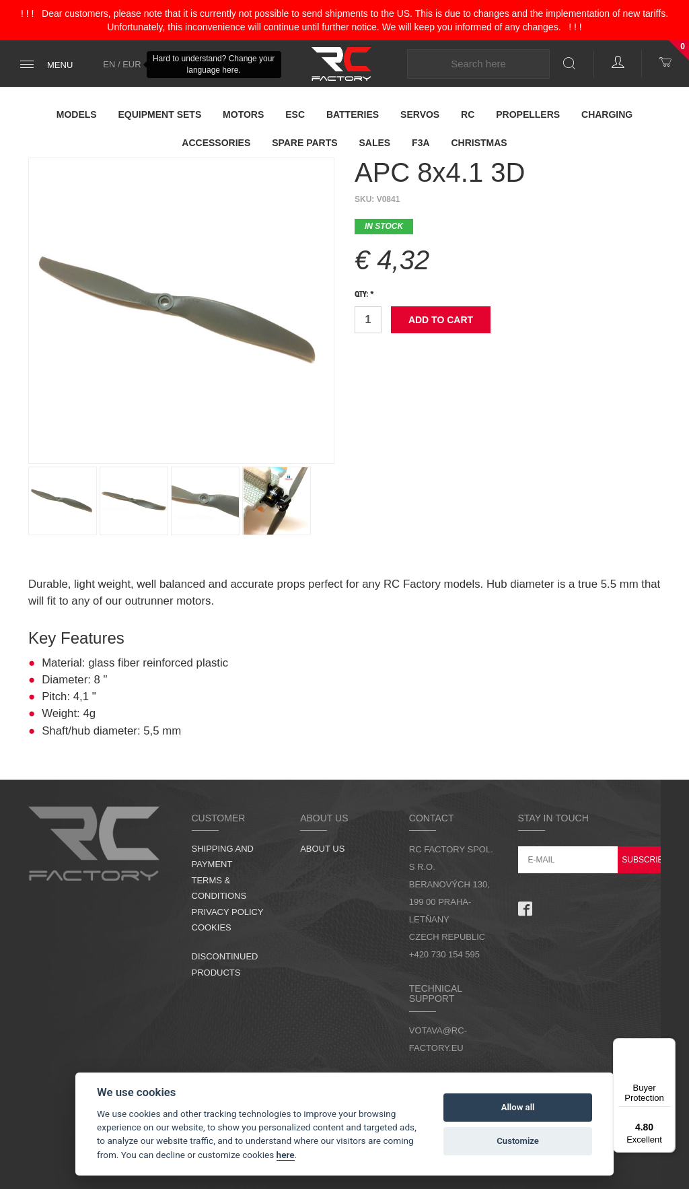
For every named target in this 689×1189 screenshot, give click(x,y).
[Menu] (667, 1046)
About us (322, 849)
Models (77, 114)
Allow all (518, 1107)
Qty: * (364, 295)
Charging (606, 114)
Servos (419, 114)
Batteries (352, 114)
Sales (375, 142)
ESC (295, 114)
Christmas (479, 142)
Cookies (211, 927)
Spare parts (305, 142)
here (286, 1154)
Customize (518, 1141)
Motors (243, 114)
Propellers (528, 114)
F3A (420, 142)
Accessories (216, 142)
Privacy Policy (228, 912)
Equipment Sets (160, 114)
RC (467, 114)
